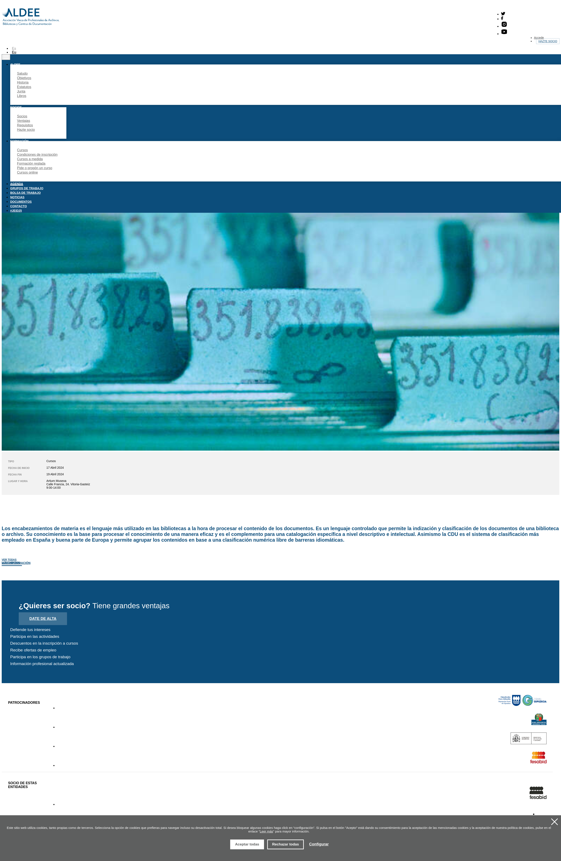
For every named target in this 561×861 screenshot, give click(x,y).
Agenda (16, 184)
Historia (23, 82)
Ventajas (23, 121)
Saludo (22, 73)
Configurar (319, 844)
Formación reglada (31, 163)
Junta (21, 91)
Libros (21, 96)
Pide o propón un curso (34, 168)
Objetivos (24, 78)
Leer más (266, 831)
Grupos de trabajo (26, 188)
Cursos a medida (30, 159)
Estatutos (24, 87)
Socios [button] (16, 107)
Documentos (21, 201)
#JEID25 (16, 210)
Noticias (17, 197)
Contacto (18, 206)
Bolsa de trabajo (25, 192)
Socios (22, 116)
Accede (539, 37)
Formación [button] (19, 141)
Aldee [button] (15, 64)
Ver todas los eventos (11, 561)
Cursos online (27, 172)
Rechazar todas (285, 844)
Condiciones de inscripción (37, 154)
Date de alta (42, 619)
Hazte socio (547, 41)
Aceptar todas (247, 844)
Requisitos (25, 125)
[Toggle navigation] (6, 57)
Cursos (22, 150)
